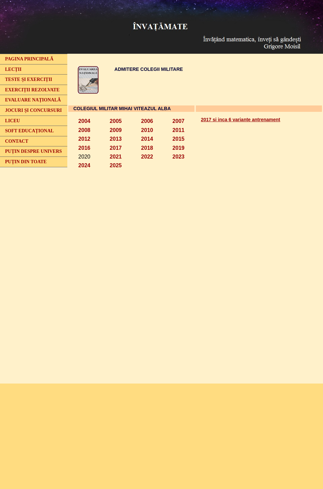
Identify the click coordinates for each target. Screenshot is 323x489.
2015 (179, 139)
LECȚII (13, 69)
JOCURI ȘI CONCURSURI (33, 110)
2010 (147, 130)
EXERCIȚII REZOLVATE (32, 89)
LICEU (12, 120)
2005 (116, 121)
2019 (179, 148)
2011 (179, 130)
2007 (179, 121)
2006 (147, 121)
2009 (116, 130)
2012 (84, 139)
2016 (84, 148)
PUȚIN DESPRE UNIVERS (33, 151)
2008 (84, 130)
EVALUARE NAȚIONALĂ (33, 99)
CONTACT (16, 141)
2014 (147, 139)
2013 (116, 139)
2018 (147, 148)
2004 (84, 121)
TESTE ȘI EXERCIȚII (28, 79)
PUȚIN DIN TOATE (26, 161)
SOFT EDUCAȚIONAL (29, 130)
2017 (116, 148)
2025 (116, 165)
